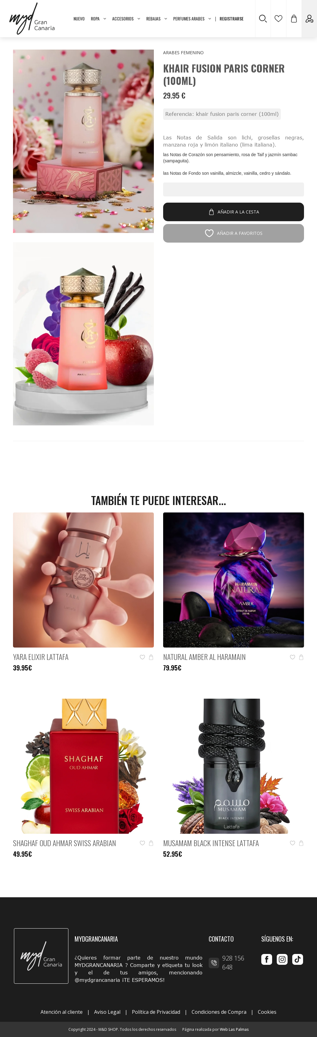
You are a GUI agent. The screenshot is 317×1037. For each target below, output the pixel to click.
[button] (294, 18)
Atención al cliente (62, 1011)
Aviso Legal (107, 1011)
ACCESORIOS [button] (126, 18)
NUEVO (79, 18)
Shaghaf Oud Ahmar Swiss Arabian (64, 842)
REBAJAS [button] (156, 18)
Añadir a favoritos (234, 233)
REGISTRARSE (232, 18)
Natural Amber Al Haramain (204, 656)
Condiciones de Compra (219, 1011)
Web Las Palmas (234, 1029)
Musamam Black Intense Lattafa (211, 842)
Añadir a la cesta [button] (233, 212)
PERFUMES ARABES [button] (192, 18)
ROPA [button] (98, 18)
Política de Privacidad (156, 1011)
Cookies (267, 1011)
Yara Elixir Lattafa (40, 656)
